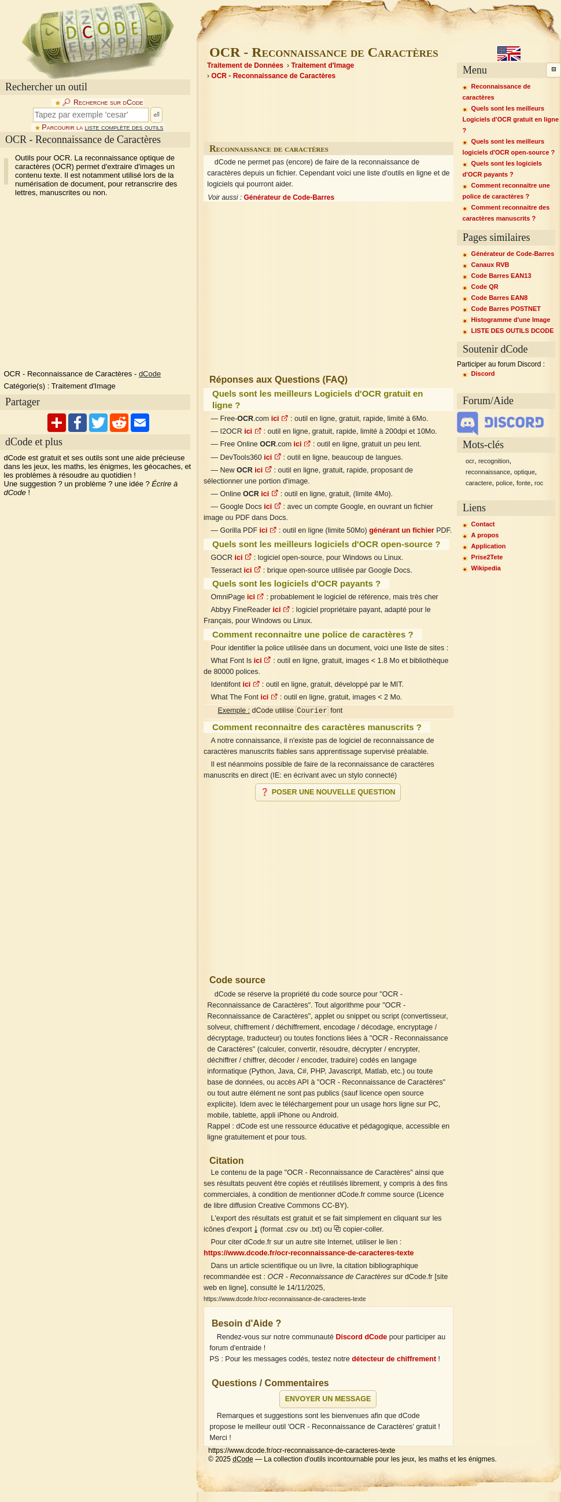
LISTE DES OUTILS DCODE (512, 330)
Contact (483, 524)
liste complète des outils (124, 127)
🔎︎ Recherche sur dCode (102, 102)
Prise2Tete (487, 557)
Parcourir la (102, 127)
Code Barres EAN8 (499, 297)
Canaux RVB (490, 264)
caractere (479, 482)
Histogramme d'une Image (511, 319)
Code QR (485, 286)
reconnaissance (488, 471)
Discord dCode (361, 1337)
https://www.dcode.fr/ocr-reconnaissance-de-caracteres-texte (309, 1253)
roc (538, 482)
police (504, 482)
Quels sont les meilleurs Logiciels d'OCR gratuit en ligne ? (511, 119)
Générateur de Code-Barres (288, 197)
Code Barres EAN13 (501, 275)
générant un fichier (401, 530)
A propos (485, 535)
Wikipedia (486, 568)
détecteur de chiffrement (394, 1359)
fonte (523, 482)
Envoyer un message (328, 1399)
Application (488, 546)
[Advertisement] (328, 883)
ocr (470, 460)
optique (524, 471)
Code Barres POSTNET (506, 308)
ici (280, 419)
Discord (483, 373)
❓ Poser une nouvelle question (327, 792)
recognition (494, 460)
